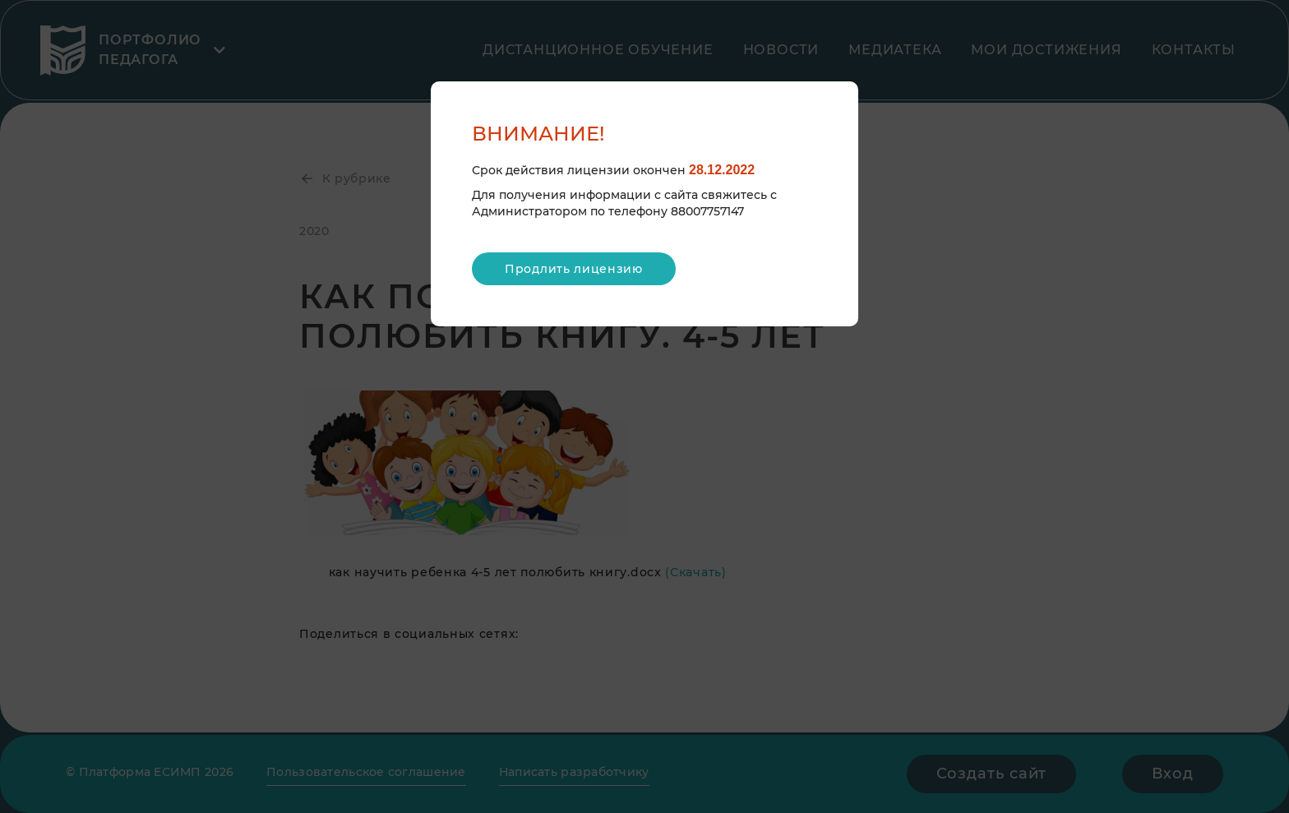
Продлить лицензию (574, 268)
